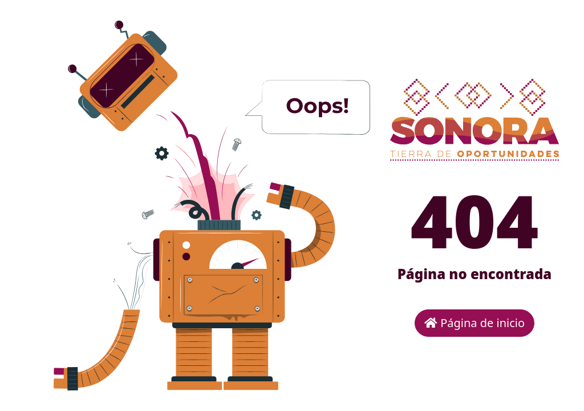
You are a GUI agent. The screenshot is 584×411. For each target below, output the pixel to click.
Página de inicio (474, 323)
